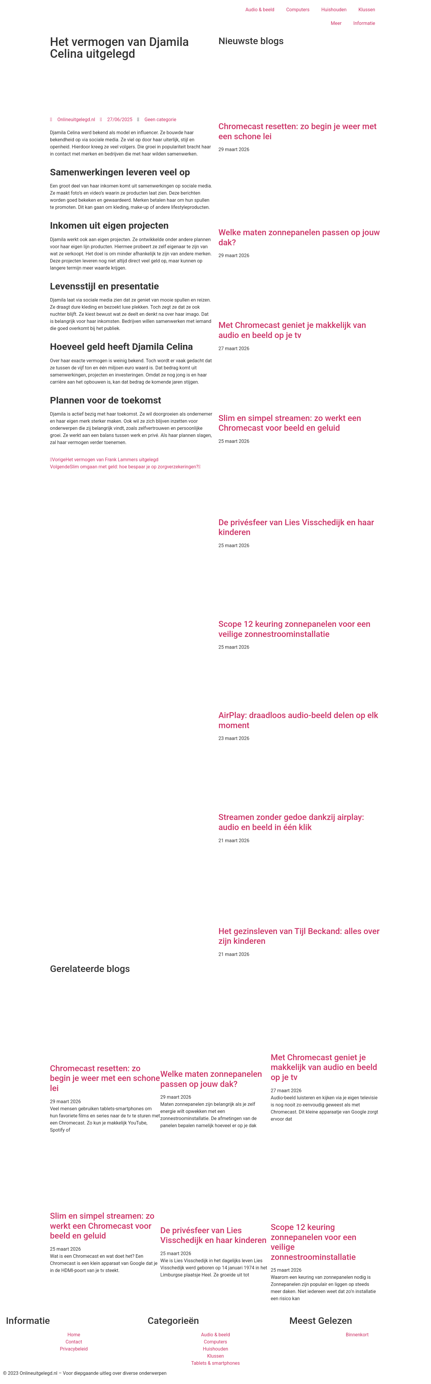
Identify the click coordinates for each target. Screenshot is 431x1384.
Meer (336, 23)
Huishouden (333, 9)
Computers (298, 9)
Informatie (364, 23)
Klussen (366, 9)
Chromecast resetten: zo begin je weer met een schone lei (105, 1078)
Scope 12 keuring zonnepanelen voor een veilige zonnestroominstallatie (294, 629)
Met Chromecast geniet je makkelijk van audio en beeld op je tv (292, 330)
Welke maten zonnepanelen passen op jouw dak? (211, 1079)
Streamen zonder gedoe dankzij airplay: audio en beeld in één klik (291, 822)
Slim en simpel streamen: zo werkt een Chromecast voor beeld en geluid (289, 423)
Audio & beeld (259, 9)
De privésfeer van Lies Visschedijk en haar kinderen (213, 1235)
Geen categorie (160, 119)
